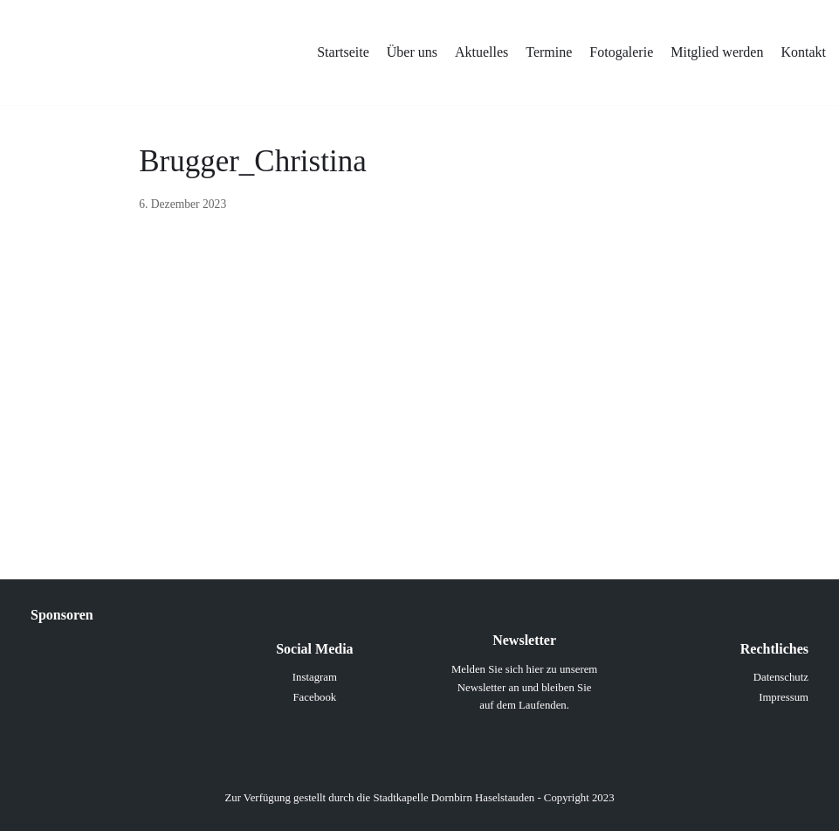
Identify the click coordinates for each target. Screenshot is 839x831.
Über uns (412, 52)
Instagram (314, 677)
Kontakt (803, 52)
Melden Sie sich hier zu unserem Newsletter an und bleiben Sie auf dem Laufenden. (524, 687)
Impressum (783, 697)
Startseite (343, 52)
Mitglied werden (717, 52)
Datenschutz (780, 677)
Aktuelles (481, 52)
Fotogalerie (621, 52)
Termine (549, 52)
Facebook (314, 697)
